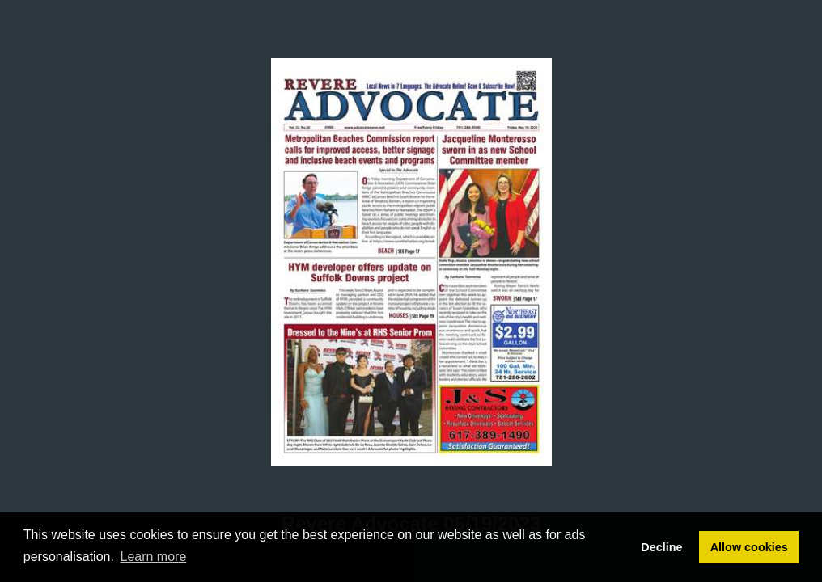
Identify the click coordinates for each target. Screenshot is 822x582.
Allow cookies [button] (749, 547)
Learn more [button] (154, 556)
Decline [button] (661, 547)
